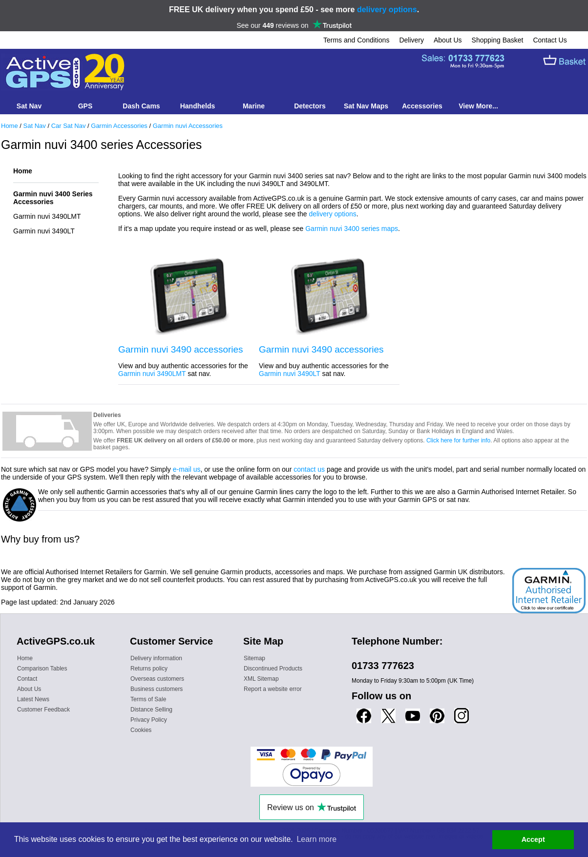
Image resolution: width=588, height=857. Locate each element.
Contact (27, 678)
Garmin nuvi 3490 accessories (180, 349)
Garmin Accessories (119, 125)
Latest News (33, 699)
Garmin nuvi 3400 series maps (351, 228)
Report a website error (273, 689)
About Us (448, 40)
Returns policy (149, 668)
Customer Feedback (43, 709)
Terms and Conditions (356, 40)
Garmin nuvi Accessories (188, 125)
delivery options (387, 9)
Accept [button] (533, 839)
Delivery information (156, 658)
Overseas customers (157, 678)
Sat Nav (34, 125)
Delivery (411, 40)
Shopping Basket (498, 40)
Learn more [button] (316, 839)
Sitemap (254, 658)
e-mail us (187, 469)
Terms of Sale (148, 699)
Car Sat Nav (68, 125)
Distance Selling (151, 709)
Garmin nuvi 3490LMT (47, 216)
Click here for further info (458, 440)
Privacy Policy (148, 719)
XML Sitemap (261, 678)
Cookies (140, 730)
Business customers (156, 689)
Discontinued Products (273, 668)
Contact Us (550, 40)
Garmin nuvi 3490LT (44, 231)
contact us (309, 469)
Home (9, 125)
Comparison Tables (42, 668)
